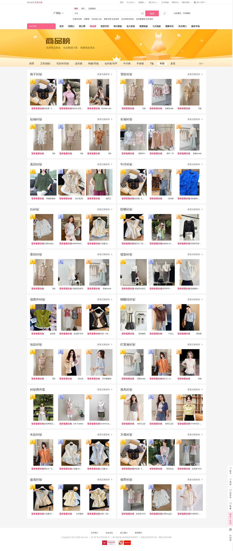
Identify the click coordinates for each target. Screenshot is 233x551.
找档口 (71, 26)
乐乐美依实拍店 (127, 19)
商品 (76, 9)
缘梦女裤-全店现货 (111, 19)
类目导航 (33, 26)
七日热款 (156, 26)
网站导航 (186, 2)
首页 (121, 2)
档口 (83, 9)
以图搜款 (92, 9)
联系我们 (138, 533)
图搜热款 (143, 26)
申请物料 (186, 13)
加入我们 (123, 533)
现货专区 (105, 26)
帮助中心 (175, 2)
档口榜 (82, 26)
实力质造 (131, 26)
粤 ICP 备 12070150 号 (100, 537)
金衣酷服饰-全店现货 (144, 19)
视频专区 (169, 26)
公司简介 (94, 533)
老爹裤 (86, 19)
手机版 (165, 2)
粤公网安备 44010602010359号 (125, 537)
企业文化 (109, 533)
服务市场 (195, 26)
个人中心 (131, 2)
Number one (97, 19)
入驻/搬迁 (177, 13)
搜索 (152, 13)
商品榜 (93, 26)
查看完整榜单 (105, 74)
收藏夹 (142, 2)
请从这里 (35, 2)
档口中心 (153, 2)
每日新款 (118, 26)
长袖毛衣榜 (77, 19)
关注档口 (182, 26)
